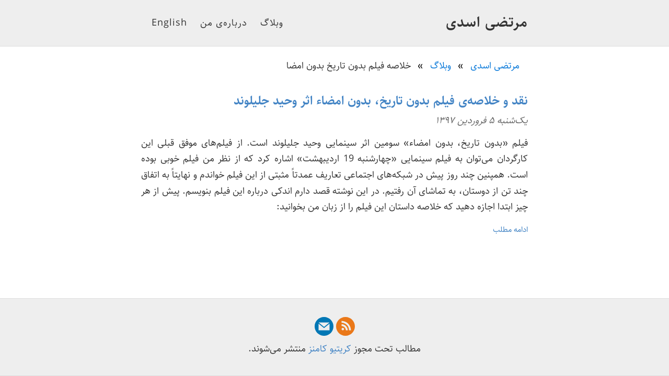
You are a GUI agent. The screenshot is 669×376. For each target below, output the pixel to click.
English (169, 23)
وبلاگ (271, 23)
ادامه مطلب (510, 230)
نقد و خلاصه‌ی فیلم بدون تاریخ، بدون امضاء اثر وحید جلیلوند (381, 101)
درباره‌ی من (223, 23)
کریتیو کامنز (329, 349)
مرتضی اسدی (487, 22)
